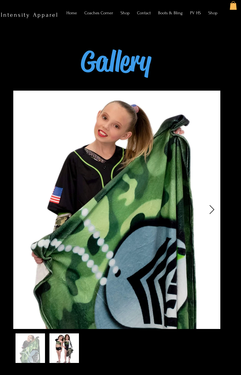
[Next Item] (212, 210)
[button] (233, 5)
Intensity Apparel (31, 15)
